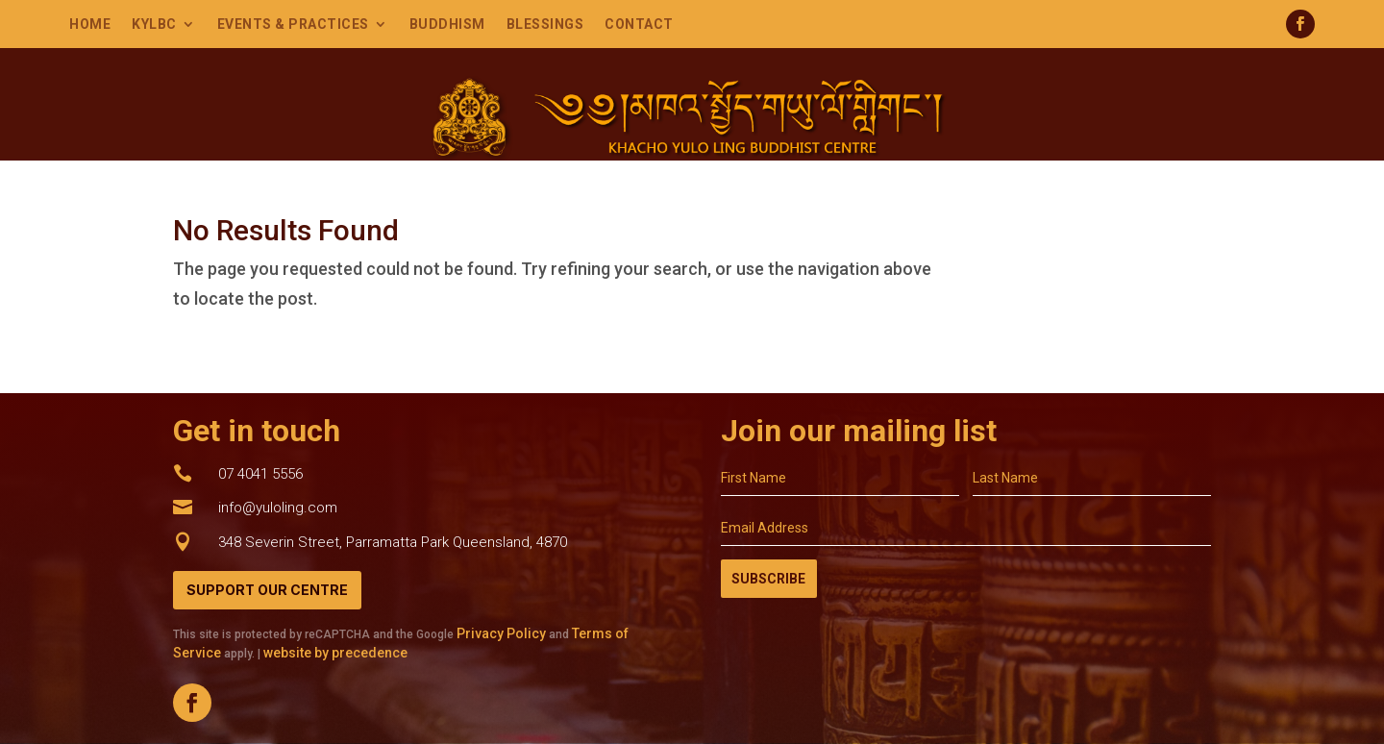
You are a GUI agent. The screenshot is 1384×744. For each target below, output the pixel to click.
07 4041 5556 (260, 474)
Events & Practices (293, 24)
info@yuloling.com (277, 507)
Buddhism (447, 24)
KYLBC (154, 24)
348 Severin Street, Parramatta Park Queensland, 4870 (392, 542)
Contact (639, 24)
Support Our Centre (267, 590)
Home (90, 24)
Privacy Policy (501, 633)
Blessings (545, 24)
